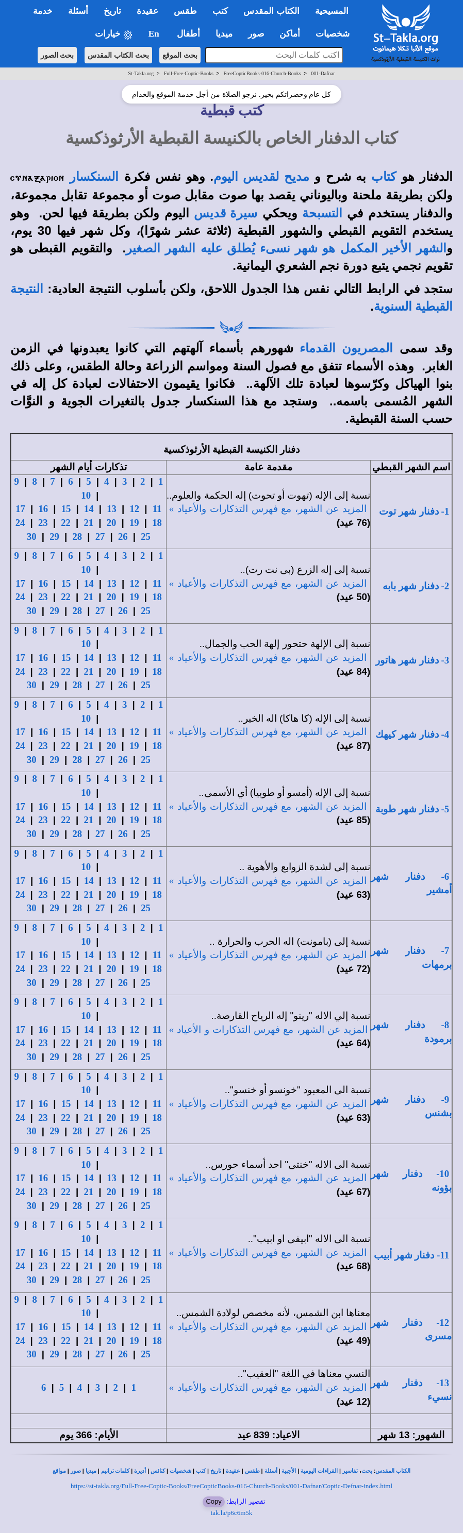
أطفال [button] (188, 34)
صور (76, 1471)
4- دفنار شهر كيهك (412, 734)
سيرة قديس (226, 213)
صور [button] (256, 34)
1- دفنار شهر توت (414, 511)
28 (77, 536)
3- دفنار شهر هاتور (412, 660)
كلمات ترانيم (115, 1471)
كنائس (158, 1471)
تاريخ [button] (112, 11)
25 (146, 536)
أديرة (140, 1471)
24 (20, 522)
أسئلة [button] (78, 11)
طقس (252, 1471)
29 (54, 536)
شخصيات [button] (336, 34)
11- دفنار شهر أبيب (411, 1255)
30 (32, 536)
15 (66, 508)
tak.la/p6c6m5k (232, 1513)
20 (112, 522)
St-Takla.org (141, 73)
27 (100, 536)
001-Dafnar (323, 73)
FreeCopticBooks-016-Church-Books (262, 73)
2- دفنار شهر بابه (416, 586)
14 (89, 508)
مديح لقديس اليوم (261, 176)
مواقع (59, 1471)
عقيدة (233, 1471)
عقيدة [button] (147, 11)
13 (112, 508)
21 (89, 522)
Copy (213, 1501)
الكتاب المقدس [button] (271, 11)
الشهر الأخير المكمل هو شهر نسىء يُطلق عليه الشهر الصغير (286, 248)
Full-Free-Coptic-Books (188, 73)
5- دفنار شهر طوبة (412, 809)
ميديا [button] (224, 34)
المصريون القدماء (346, 348)
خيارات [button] (114, 34)
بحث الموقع (179, 55)
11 (157, 508)
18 (157, 522)
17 (20, 508)
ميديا (91, 1471)
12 (135, 508)
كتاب (383, 176)
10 (86, 495)
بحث (366, 1471)
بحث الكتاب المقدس (118, 55)
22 (66, 522)
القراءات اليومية (319, 1471)
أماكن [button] (289, 34)
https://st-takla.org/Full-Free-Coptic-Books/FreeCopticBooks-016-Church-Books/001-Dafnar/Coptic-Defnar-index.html (231, 1486)
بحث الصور (57, 55)
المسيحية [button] (332, 11)
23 (43, 522)
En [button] (154, 34)
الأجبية (289, 1471)
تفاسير (350, 1471)
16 (43, 508)
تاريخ (215, 1471)
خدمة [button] (43, 11)
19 (134, 522)
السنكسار (94, 176)
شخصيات (180, 1471)
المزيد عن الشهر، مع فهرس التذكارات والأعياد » (268, 508)
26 (123, 536)
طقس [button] (185, 11)
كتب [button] (220, 11)
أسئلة (270, 1471)
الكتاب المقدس (392, 1471)
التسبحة (322, 213)
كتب (201, 1471)
